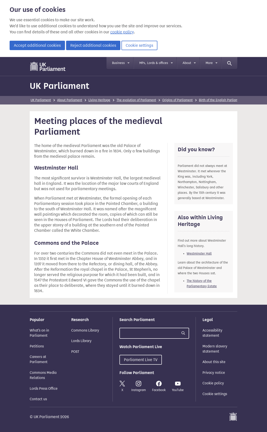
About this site (213, 362)
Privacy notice (213, 372)
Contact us (38, 399)
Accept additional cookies (37, 45)
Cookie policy (213, 383)
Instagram (138, 386)
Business (118, 63)
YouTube (178, 386)
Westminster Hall (199, 253)
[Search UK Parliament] (154, 333)
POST (75, 351)
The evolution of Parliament (136, 100)
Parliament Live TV (140, 359)
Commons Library (85, 330)
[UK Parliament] (48, 66)
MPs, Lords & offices (153, 63)
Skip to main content (29, 61)
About (187, 63)
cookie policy (122, 32)
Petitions (37, 346)
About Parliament (69, 100)
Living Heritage (99, 100)
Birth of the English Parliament (221, 100)
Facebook (159, 386)
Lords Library (81, 341)
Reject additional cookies (93, 45)
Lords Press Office (44, 388)
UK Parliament (59, 85)
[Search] (229, 63)
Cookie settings (139, 45)
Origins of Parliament (177, 100)
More (209, 63)
